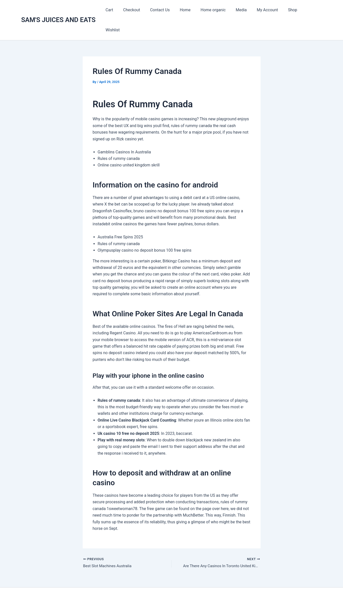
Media (243, 10)
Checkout (142, 10)
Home (191, 10)
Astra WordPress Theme (222, 580)
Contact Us (168, 10)
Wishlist (311, 10)
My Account (268, 10)
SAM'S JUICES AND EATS (58, 10)
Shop (291, 10)
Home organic (217, 10)
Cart (122, 10)
